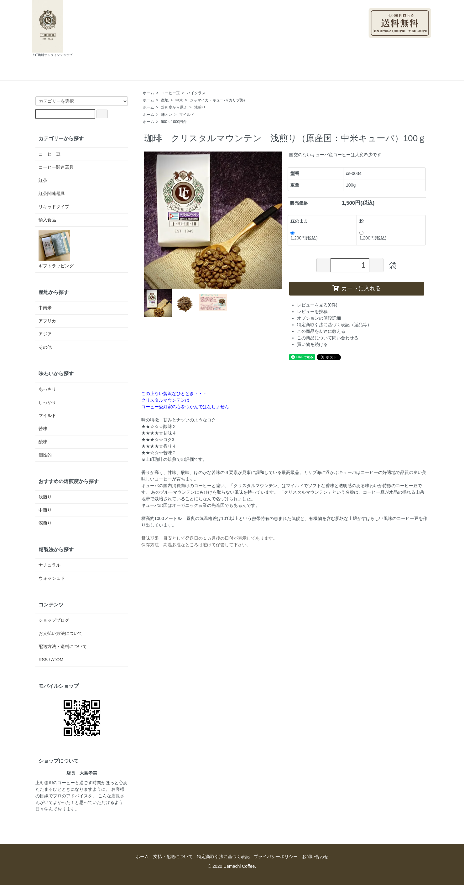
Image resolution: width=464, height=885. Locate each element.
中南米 (45, 307)
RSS (43, 659)
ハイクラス (196, 93)
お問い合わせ (275, 73)
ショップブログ (229, 73)
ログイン (419, 41)
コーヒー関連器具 (56, 167)
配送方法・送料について (63, 646)
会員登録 (390, 41)
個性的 (45, 454)
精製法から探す (56, 549)
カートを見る (319, 73)
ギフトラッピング (56, 249)
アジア (45, 334)
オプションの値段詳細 (319, 318)
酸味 (43, 441)
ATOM (57, 659)
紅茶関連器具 (52, 193)
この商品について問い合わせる (327, 337)
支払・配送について (175, 73)
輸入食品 (47, 219)
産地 (165, 100)
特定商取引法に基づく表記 (223, 856)
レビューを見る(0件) (317, 304)
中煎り (45, 509)
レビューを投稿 (312, 311)
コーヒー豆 (170, 93)
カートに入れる (356, 288)
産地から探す (54, 292)
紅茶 (43, 180)
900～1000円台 (174, 122)
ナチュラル (49, 565)
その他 (45, 347)
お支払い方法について (60, 633)
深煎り (45, 523)
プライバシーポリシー (276, 856)
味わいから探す (56, 373)
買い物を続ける (312, 344)
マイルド (186, 114)
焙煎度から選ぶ (174, 107)
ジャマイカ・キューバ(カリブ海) (217, 100)
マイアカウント (412, 3)
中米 (179, 100)
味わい (166, 114)
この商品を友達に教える (321, 331)
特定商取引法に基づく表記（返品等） (334, 324)
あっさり (47, 389)
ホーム (131, 73)
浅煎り (200, 107)
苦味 (43, 428)
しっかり (47, 402)
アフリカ (47, 320)
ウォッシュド (52, 578)
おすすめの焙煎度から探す (69, 481)
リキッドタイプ (54, 206)
